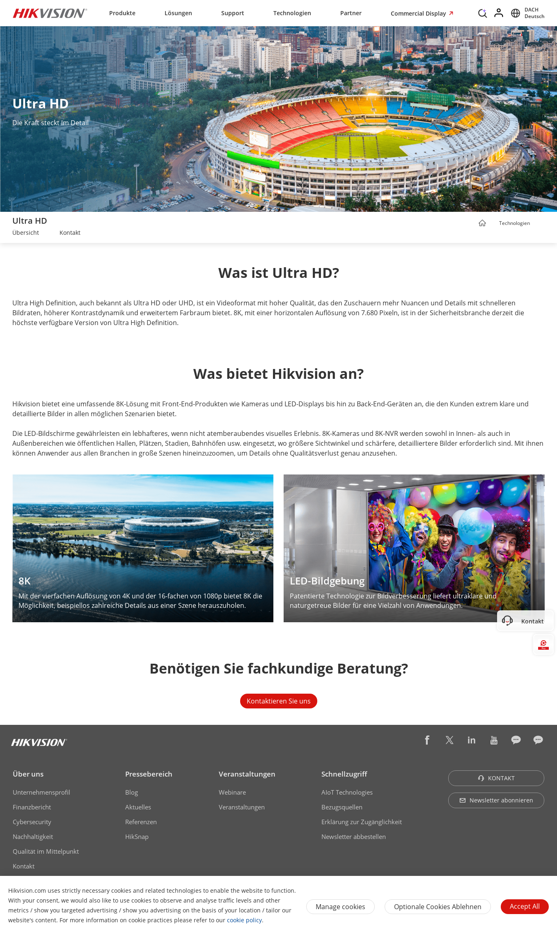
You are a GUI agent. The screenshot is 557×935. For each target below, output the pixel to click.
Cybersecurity (32, 822)
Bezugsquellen (341, 807)
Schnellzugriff (344, 774)
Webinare (232, 792)
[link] (25, 233)
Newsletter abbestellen (353, 836)
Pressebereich (148, 774)
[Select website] (526, 13)
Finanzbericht (32, 807)
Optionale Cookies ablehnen (437, 906)
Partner (351, 13)
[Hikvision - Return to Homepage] (50, 13)
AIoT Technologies (347, 792)
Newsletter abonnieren (496, 800)
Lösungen (178, 13)
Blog (131, 792)
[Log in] (499, 13)
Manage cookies (340, 906)
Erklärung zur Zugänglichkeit (361, 822)
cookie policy (244, 920)
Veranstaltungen (247, 774)
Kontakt (23, 866)
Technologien (292, 13)
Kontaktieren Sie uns (279, 701)
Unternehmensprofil (41, 792)
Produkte (122, 13)
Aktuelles (138, 807)
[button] (538, 224)
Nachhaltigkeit (33, 836)
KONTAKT (496, 778)
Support (232, 13)
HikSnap (137, 836)
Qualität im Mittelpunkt (46, 851)
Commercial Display (419, 13)
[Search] (482, 12)
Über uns (28, 774)
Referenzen (141, 822)
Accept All (525, 906)
